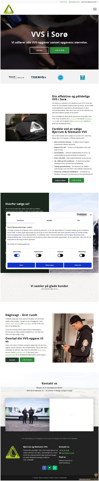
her (28, 244)
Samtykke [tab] (20, 220)
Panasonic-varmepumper (69, 174)
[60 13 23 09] (59, 50)
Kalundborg (27, 323)
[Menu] (94, 9)
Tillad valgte (49, 265)
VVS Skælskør (73, 438)
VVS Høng (54, 438)
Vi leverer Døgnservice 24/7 (89, 2)
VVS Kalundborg (27, 438)
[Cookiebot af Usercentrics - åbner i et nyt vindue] (78, 214)
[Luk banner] (91, 215)
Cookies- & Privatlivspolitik (60, 477)
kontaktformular (78, 121)
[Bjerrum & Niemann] (8, 9)
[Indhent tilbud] (60, 180)
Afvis (21, 265)
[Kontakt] (39, 50)
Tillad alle (77, 265)
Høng (12, 323)
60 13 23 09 (63, 2)
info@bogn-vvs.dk (74, 2)
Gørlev (7, 323)
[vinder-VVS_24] (89, 477)
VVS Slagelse (37, 438)
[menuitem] (63, 2)
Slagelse (17, 323)
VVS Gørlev (63, 438)
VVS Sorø (47, 438)
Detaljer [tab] (49, 220)
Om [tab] (78, 220)
